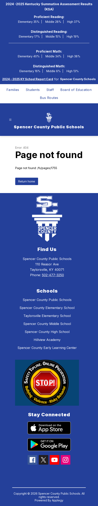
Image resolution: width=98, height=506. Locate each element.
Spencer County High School (47, 332)
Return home (26, 181)
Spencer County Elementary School (47, 308)
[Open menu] (10, 119)
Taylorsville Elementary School (47, 316)
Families (12, 90)
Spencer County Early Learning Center (47, 348)
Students (33, 90)
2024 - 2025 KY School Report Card (27, 79)
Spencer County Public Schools (47, 300)
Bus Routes (49, 98)
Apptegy (57, 500)
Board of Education (76, 90)
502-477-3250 (53, 275)
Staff (50, 90)
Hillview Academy (47, 340)
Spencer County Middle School (47, 324)
